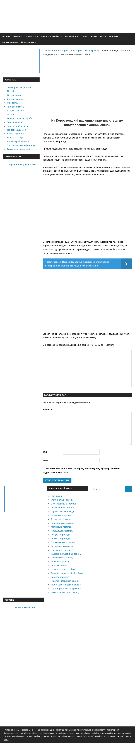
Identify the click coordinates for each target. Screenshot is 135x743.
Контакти (113, 36)
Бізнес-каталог (72, 36)
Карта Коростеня (15, 133)
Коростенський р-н (50, 36)
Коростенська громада (62, 523)
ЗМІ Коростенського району (65, 592)
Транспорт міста (15, 106)
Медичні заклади (15, 110)
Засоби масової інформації (21, 145)
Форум (103, 36)
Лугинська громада (60, 519)
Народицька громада (62, 530)
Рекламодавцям (10, 42)
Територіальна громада (19, 87)
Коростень (31, 36)
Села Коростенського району (66, 588)
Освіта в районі (59, 565)
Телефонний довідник (18, 126)
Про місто (12, 91)
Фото (85, 36)
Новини (17, 36)
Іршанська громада (61, 515)
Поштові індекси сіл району (65, 580)
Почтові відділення (16, 129)
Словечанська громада (63, 542)
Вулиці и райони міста (18, 141)
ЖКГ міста (12, 102)
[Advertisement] (84, 23)
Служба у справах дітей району (67, 573)
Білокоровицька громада (63, 503)
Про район (56, 496)
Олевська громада (60, 538)
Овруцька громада (60, 534)
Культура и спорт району (63, 569)
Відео (94, 36)
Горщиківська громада (62, 511)
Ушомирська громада (62, 546)
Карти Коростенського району (66, 584)
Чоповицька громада (61, 550)
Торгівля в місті (15, 122)
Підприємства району (62, 557)
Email (46, 460)
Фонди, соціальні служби (19, 118)
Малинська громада (61, 526)
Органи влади (14, 95)
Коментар (48, 409)
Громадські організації (18, 149)
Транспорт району (60, 576)
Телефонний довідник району (66, 553)
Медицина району (60, 561)
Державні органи (15, 99)
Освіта (10, 114)
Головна (6, 36)
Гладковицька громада (62, 507)
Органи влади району (62, 499)
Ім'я (45, 451)
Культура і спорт (15, 137)
